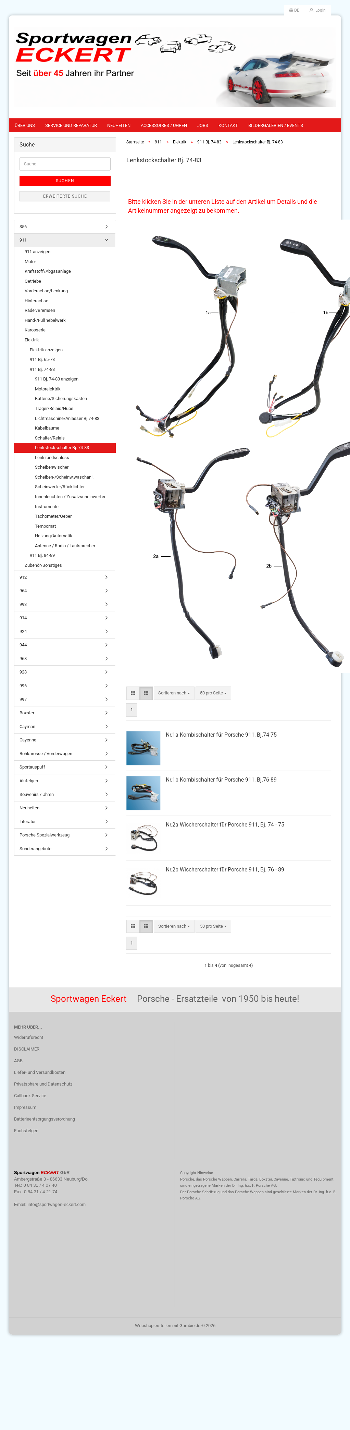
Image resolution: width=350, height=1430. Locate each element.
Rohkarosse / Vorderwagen (46, 753)
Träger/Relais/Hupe (54, 408)
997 (23, 699)
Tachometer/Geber (53, 516)
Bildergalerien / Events (275, 125)
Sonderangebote (35, 848)
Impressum (25, 1107)
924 (23, 631)
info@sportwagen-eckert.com (57, 1204)
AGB (18, 1060)
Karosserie (35, 329)
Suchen (65, 180)
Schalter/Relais (50, 438)
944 (23, 644)
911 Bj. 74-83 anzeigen (56, 379)
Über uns (25, 125)
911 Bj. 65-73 (42, 359)
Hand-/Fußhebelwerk (45, 320)
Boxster (27, 712)
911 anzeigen (37, 251)
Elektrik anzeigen (46, 349)
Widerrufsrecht (28, 1037)
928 (23, 672)
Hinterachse (36, 300)
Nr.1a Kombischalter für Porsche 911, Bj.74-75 (221, 734)
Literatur (28, 821)
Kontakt (228, 125)
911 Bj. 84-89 (42, 555)
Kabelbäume (47, 428)
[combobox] (174, 693)
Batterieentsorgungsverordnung (44, 1119)
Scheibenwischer (51, 467)
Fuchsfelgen (26, 1130)
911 (23, 240)
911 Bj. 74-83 (42, 369)
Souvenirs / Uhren (37, 794)
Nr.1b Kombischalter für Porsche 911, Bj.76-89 (221, 779)
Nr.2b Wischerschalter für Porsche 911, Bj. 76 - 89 (225, 869)
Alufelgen (29, 780)
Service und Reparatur (71, 125)
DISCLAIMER (26, 1049)
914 (23, 617)
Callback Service (30, 1095)
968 (23, 658)
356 (23, 226)
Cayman (27, 726)
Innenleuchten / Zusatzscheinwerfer (70, 496)
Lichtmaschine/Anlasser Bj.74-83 (67, 418)
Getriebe (33, 281)
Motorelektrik (48, 388)
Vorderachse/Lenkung (46, 290)
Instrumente (47, 506)
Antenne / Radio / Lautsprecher (65, 545)
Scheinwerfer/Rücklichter (60, 486)
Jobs (202, 125)
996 (23, 685)
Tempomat (45, 526)
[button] (294, 10)
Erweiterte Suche (65, 196)
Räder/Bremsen (40, 310)
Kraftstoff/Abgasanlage (48, 271)
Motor (30, 261)
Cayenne (28, 739)
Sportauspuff (32, 767)
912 (23, 577)
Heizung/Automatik (53, 535)
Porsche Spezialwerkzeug (45, 834)
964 (23, 590)
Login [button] (318, 10)
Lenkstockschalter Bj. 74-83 (62, 447)
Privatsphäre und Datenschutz (43, 1084)
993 (23, 604)
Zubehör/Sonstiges (43, 565)
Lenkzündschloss (52, 457)
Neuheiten (118, 125)
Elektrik (32, 339)
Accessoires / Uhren (164, 125)
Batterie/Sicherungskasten (61, 398)
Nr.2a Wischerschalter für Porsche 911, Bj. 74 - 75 (225, 824)
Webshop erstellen (153, 1325)
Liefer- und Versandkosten (39, 1072)
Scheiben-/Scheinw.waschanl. (64, 477)
